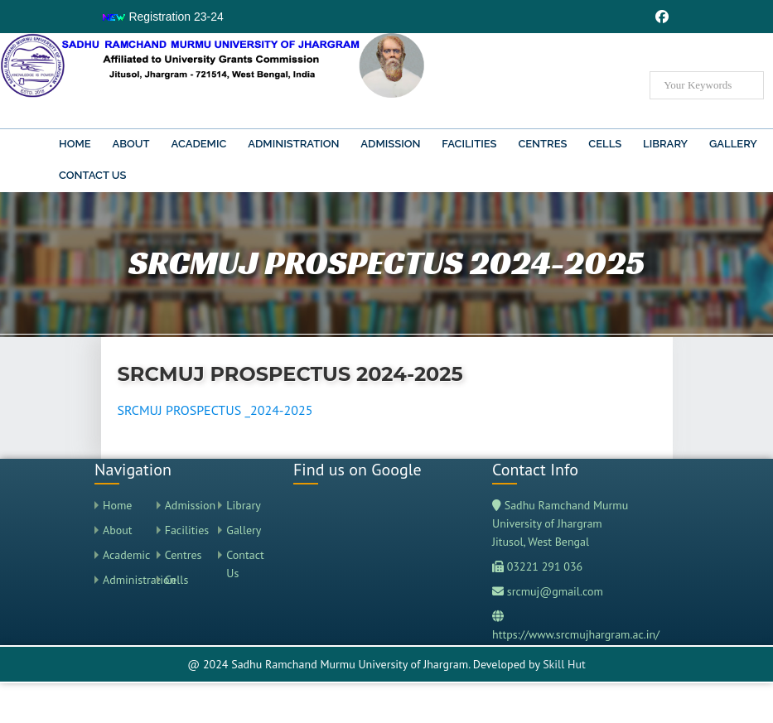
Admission (390, 143)
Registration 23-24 (162, 16)
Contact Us (93, 175)
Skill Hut (564, 664)
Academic (199, 143)
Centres (542, 143)
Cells (604, 143)
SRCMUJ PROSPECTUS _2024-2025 (215, 410)
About (130, 143)
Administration (293, 143)
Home (75, 143)
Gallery (733, 143)
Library (665, 143)
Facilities (469, 143)
